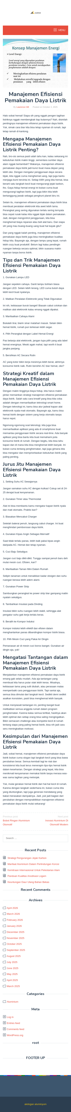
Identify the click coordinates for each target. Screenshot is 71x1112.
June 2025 (12, 968)
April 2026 (12, 908)
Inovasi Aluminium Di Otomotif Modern (52, 820)
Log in (10, 1017)
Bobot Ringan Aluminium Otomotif (18, 820)
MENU (61, 30)
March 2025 (13, 986)
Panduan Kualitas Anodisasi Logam (27, 876)
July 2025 (12, 962)
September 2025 (16, 950)
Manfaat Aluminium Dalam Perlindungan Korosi (33, 864)
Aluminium (12, 1001)
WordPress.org (15, 1035)
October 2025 (14, 944)
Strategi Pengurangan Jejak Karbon (27, 858)
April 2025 (12, 980)
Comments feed (15, 1029)
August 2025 (14, 956)
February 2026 (15, 919)
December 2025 (15, 932)
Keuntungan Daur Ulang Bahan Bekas (28, 882)
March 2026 (13, 913)
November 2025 (15, 938)
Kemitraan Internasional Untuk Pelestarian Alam (34, 870)
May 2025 (12, 974)
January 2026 (14, 926)
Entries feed (13, 1023)
